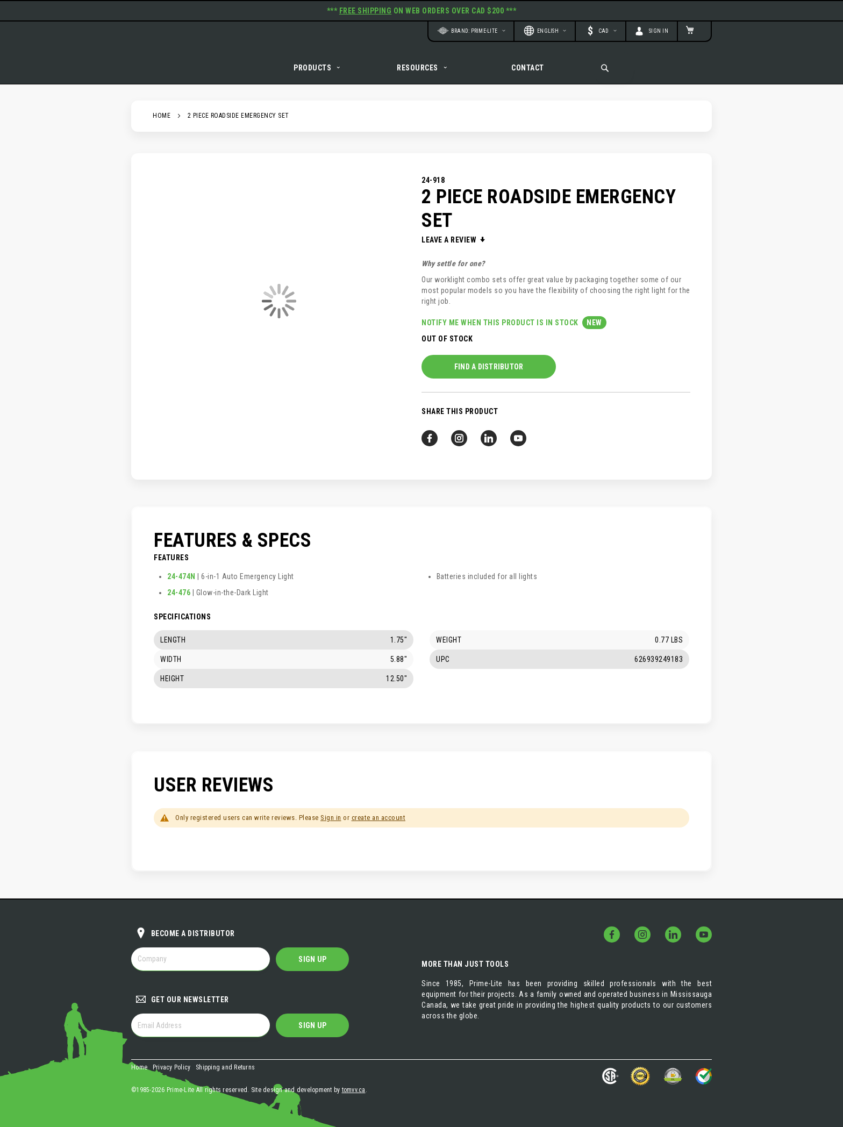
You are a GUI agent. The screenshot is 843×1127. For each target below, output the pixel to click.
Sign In (659, 31)
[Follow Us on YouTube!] (704, 934)
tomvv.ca (354, 1090)
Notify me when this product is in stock (501, 334)
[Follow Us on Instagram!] (642, 934)
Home (161, 127)
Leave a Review (450, 251)
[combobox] (614, 68)
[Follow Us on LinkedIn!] (673, 934)
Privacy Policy (172, 1067)
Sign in (330, 818)
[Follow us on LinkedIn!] (489, 449)
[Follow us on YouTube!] (518, 449)
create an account (379, 818)
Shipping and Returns (225, 1067)
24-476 (178, 592)
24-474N (181, 576)
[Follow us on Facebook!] (430, 449)
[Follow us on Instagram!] (459, 449)
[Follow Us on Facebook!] (612, 934)
